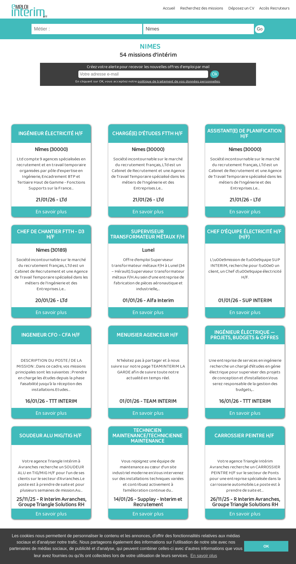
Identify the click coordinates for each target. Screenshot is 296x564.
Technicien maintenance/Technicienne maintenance (147, 436)
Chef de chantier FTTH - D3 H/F (50, 234)
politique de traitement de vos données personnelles (179, 81)
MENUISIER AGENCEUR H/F (147, 335)
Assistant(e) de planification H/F (244, 133)
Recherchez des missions (201, 8)
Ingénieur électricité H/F (50, 133)
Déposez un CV (241, 8)
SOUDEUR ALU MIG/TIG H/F (50, 435)
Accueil (169, 8)
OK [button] (266, 546)
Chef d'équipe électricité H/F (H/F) (244, 234)
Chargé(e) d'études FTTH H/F (147, 133)
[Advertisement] (148, 103)
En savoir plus (51, 212)
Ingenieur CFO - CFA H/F (50, 335)
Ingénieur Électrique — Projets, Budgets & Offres (244, 335)
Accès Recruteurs (274, 8)
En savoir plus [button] (203, 555)
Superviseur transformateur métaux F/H (147, 234)
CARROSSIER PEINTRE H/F (244, 435)
